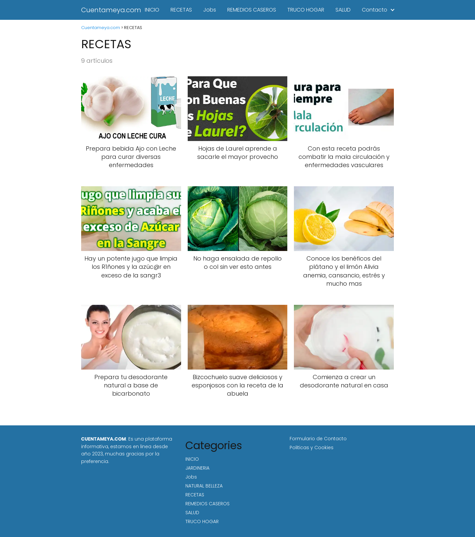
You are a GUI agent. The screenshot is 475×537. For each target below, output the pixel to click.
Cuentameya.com (111, 10)
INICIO (152, 10)
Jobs (209, 10)
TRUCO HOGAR (305, 10)
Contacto (374, 10)
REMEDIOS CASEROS (251, 10)
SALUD (343, 10)
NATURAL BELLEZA (204, 486)
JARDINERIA (197, 468)
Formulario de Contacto (318, 438)
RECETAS (181, 10)
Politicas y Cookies (311, 447)
